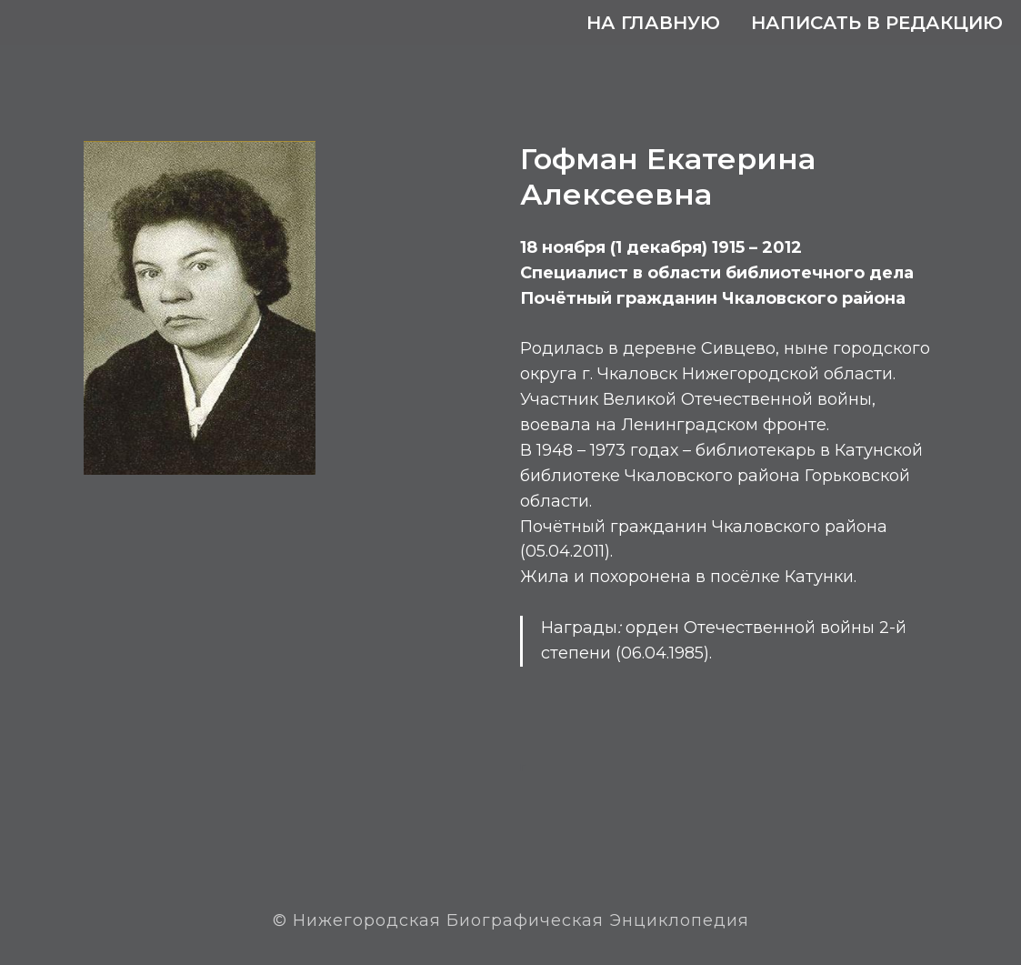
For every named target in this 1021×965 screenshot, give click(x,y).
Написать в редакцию (877, 23)
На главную (653, 23)
